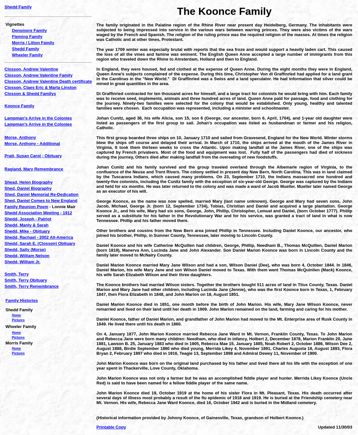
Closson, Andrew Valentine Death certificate (48, 81)
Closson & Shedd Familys (30, 93)
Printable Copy (111, 427)
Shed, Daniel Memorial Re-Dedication (42, 194)
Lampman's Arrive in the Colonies (38, 118)
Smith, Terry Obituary (26, 280)
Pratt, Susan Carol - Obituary (33, 155)
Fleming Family (27, 36)
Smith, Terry (17, 274)
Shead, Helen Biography (29, 182)
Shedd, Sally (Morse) (25, 249)
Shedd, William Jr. (22, 261)
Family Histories (21, 300)
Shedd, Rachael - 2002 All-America (39, 237)
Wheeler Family (27, 55)
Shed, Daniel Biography (28, 188)
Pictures (18, 320)
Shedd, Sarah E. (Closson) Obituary (40, 243)
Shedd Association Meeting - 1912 (38, 212)
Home (16, 315)
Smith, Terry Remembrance (32, 286)
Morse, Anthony (20, 137)
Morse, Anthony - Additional (32, 143)
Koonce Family (19, 105)
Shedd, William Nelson (27, 255)
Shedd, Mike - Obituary (27, 231)
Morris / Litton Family (33, 42)
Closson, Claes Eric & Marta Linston (40, 87)
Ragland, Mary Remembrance (34, 169)
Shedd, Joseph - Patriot (28, 219)
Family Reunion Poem (26, 206)
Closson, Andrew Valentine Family (39, 75)
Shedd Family (18, 7)
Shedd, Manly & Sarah (27, 225)
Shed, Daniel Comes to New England (41, 200)
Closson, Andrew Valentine (31, 69)
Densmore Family (29, 30)
